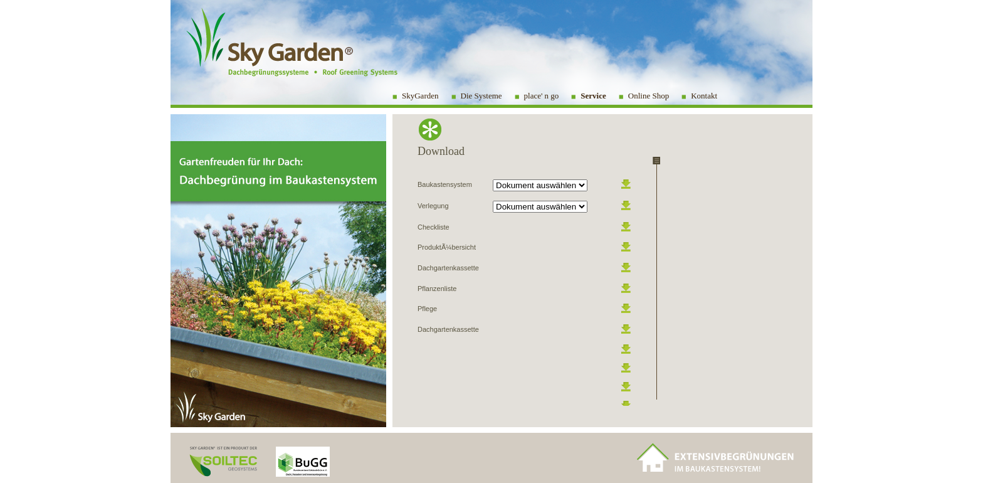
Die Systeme (481, 95)
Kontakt (704, 95)
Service (593, 95)
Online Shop (648, 95)
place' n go (541, 95)
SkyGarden (420, 95)
